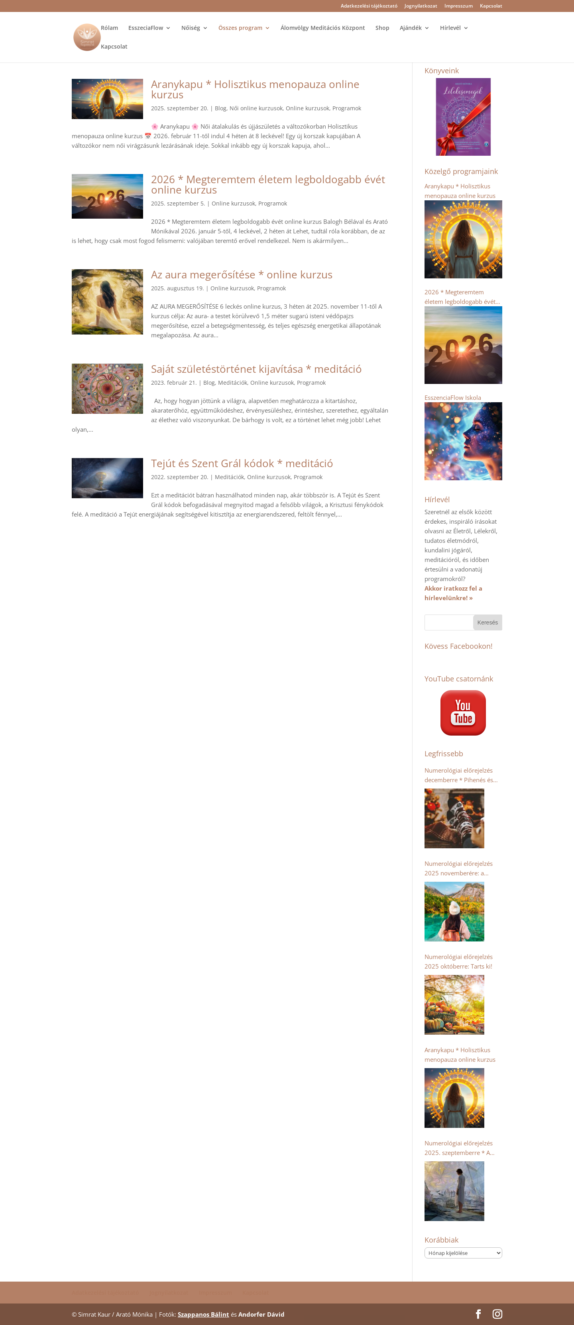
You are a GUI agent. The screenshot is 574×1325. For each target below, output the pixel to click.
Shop (382, 28)
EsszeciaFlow (145, 28)
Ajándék (411, 28)
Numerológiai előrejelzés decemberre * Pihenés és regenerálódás (459, 775)
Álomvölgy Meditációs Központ (323, 28)
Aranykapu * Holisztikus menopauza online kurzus (255, 89)
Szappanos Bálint (203, 1314)
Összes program (240, 28)
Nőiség (190, 28)
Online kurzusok (307, 108)
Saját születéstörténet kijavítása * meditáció (256, 369)
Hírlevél (450, 28)
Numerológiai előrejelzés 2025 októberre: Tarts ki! (459, 961)
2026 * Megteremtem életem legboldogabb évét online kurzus (268, 184)
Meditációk (232, 382)
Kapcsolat (491, 6)
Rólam (109, 28)
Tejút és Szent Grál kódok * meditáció (242, 463)
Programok (346, 108)
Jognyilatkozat (421, 6)
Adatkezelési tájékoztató (369, 6)
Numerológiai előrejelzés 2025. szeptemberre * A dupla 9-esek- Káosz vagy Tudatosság (459, 1148)
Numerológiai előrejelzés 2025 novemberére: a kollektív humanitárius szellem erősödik (459, 868)
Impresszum (458, 6)
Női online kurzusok (256, 108)
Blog (220, 108)
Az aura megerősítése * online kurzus (241, 274)
